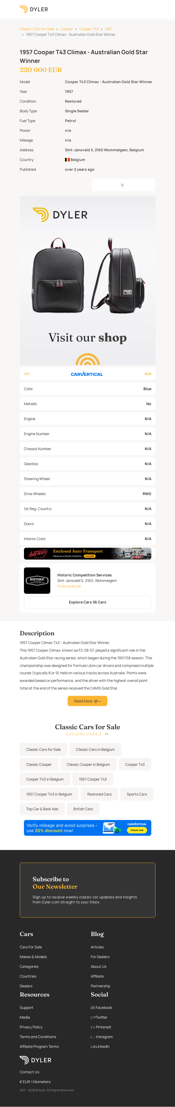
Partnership (100, 985)
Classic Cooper (39, 764)
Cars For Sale (31, 946)
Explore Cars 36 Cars (87, 602)
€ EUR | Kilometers (35, 1081)
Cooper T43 (89, 28)
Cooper (67, 28)
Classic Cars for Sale (37, 28)
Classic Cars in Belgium (95, 749)
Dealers (26, 985)
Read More (87, 700)
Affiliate (97, 976)
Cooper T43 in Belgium (45, 779)
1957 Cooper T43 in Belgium (49, 794)
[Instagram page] (123, 1036)
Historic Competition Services (84, 574)
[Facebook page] (123, 1007)
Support (26, 1007)
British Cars (83, 808)
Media (25, 1017)
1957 (109, 28)
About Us (98, 966)
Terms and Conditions (38, 1036)
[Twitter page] (123, 1017)
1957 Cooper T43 (93, 779)
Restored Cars (99, 794)
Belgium (75, 159)
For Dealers (100, 956)
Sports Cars (137, 794)
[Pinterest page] (123, 1027)
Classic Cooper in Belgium (88, 764)
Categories (29, 966)
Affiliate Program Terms (39, 1046)
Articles (97, 946)
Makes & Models (33, 956)
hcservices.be (69, 585)
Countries (28, 976)
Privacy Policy (31, 1026)
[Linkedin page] (123, 1046)
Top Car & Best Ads (42, 808)
